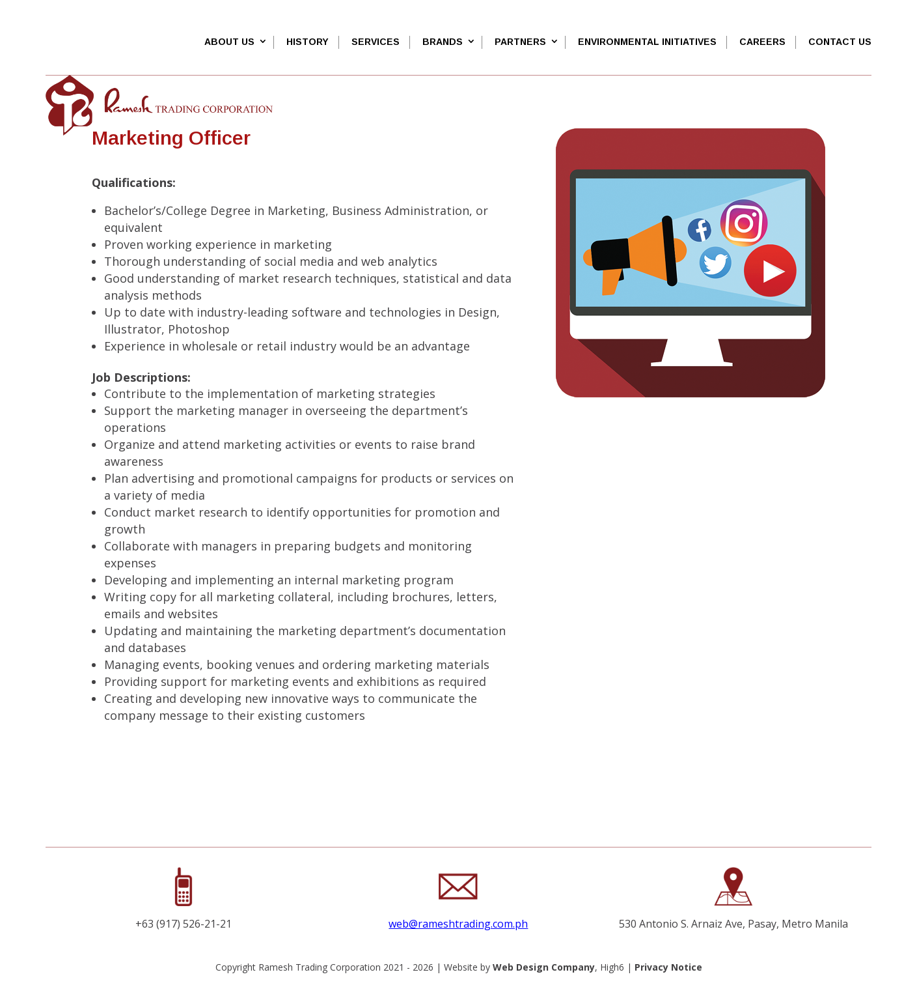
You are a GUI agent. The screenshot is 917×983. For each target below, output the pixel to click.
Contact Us (839, 41)
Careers (762, 41)
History (307, 41)
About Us (229, 41)
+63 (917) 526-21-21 (183, 924)
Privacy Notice (668, 967)
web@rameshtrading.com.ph (458, 924)
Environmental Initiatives (647, 41)
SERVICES (375, 41)
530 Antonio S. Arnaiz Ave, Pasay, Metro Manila (733, 924)
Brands (442, 41)
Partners (520, 41)
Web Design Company (544, 967)
